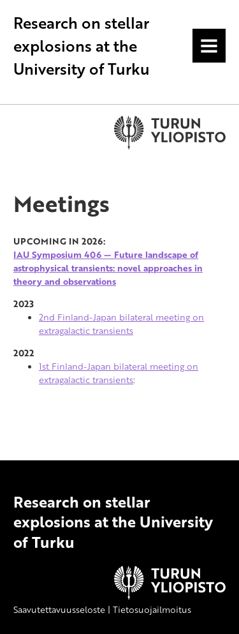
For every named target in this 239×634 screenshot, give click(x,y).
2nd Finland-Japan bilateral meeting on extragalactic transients (121, 323)
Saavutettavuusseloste (59, 609)
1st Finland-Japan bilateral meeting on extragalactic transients (118, 372)
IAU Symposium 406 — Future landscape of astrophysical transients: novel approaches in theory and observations (108, 268)
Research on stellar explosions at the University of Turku (81, 45)
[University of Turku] (170, 596)
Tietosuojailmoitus (152, 609)
